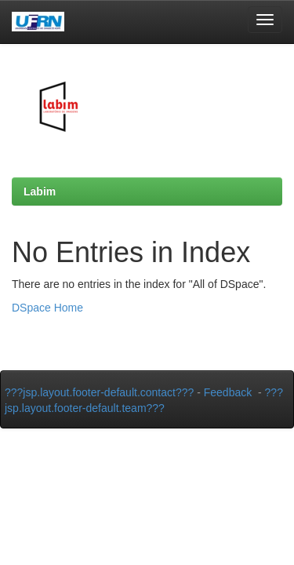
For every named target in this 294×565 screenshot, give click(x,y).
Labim (40, 191)
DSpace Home (47, 307)
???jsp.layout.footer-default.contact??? (99, 392)
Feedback (228, 392)
